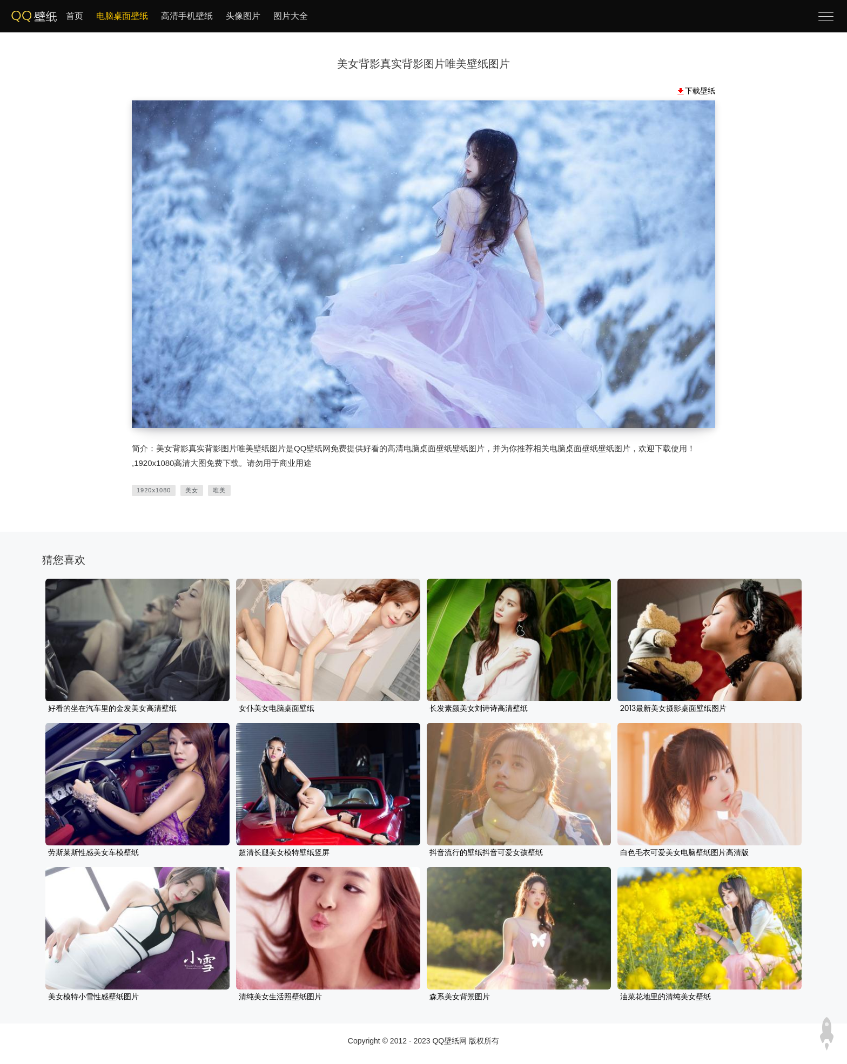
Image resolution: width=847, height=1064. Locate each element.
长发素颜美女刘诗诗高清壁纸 (478, 709)
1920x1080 (154, 490)
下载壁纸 (700, 90)
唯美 (219, 490)
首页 (74, 16)
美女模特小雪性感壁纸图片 (93, 997)
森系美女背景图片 (459, 997)
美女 (191, 490)
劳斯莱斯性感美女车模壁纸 (93, 853)
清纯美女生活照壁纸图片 (280, 997)
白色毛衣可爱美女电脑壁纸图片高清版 (684, 853)
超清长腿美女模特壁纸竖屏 (284, 853)
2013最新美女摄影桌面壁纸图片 (673, 709)
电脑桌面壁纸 (122, 16)
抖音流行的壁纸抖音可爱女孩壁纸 (486, 853)
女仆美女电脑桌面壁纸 (276, 709)
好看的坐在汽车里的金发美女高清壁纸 (112, 709)
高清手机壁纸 (187, 16)
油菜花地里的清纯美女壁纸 (665, 997)
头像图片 (243, 16)
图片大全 (290, 16)
